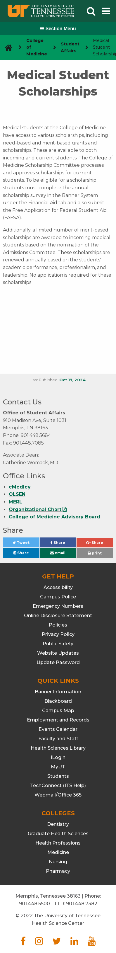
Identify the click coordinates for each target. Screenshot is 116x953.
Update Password (58, 662)
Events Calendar (58, 729)
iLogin (58, 757)
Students (58, 776)
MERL (15, 502)
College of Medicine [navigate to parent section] (36, 47)
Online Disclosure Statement (58, 615)
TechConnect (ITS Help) (58, 785)
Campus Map (58, 710)
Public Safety (58, 643)
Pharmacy (58, 871)
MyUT (58, 767)
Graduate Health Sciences (58, 833)
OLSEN (17, 494)
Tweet (26, 544)
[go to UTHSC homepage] (6, 47)
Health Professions (58, 843)
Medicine (58, 852)
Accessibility (58, 587)
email (57, 553)
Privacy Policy (58, 634)
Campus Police (58, 597)
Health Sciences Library (58, 748)
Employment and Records (58, 720)
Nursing (58, 861)
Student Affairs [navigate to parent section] (70, 47)
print (95, 553)
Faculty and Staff (58, 738)
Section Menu (58, 28)
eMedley (20, 487)
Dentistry (58, 824)
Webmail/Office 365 (58, 795)
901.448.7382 (81, 903)
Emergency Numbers (58, 606)
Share (63, 544)
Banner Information (58, 692)
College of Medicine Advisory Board (54, 517)
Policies (58, 625)
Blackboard (58, 701)
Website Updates (58, 653)
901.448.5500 (34, 903)
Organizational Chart (35, 509)
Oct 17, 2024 (72, 380)
